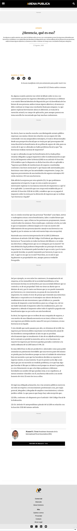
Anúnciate (38, 502)
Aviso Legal (38, 522)
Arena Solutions (39, 505)
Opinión (38, 28)
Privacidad (38, 516)
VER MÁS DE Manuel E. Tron (38, 443)
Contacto (38, 519)
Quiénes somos (38, 513)
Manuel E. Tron (17, 75)
